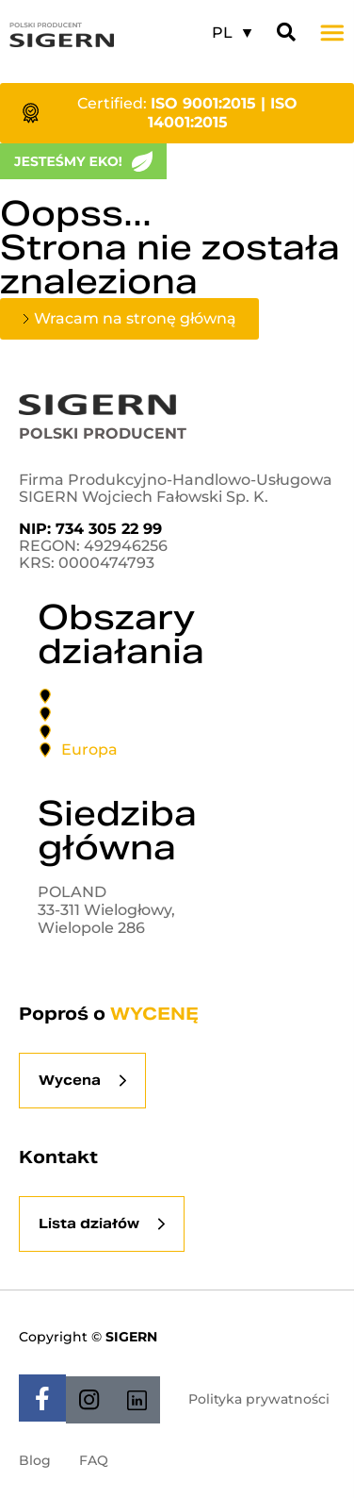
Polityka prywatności (259, 1398)
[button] (332, 33)
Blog (35, 1460)
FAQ (93, 1460)
